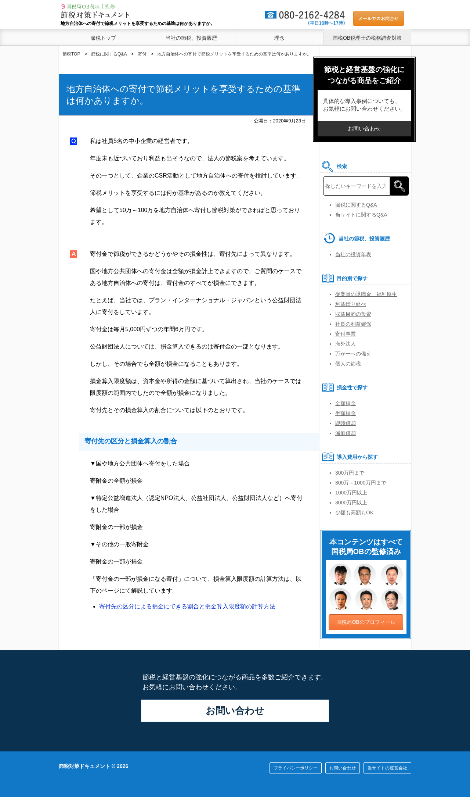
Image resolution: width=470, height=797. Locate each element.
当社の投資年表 (353, 254)
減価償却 (345, 433)
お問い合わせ (235, 710)
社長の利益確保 (353, 324)
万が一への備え (353, 354)
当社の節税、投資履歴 (191, 38)
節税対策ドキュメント (84, 766)
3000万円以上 (351, 502)
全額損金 (345, 403)
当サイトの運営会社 (387, 768)
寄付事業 (345, 334)
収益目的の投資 (353, 314)
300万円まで (349, 473)
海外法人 (345, 344)
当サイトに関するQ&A (361, 215)
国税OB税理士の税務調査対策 (367, 38)
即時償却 (345, 423)
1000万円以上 (351, 493)
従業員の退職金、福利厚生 (366, 294)
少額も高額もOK (354, 512)
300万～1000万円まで (360, 483)
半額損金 (345, 413)
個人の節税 (348, 364)
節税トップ (103, 38)
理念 (279, 38)
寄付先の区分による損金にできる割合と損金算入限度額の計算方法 (187, 606)
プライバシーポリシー (296, 768)
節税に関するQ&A (356, 205)
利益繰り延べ (350, 304)
